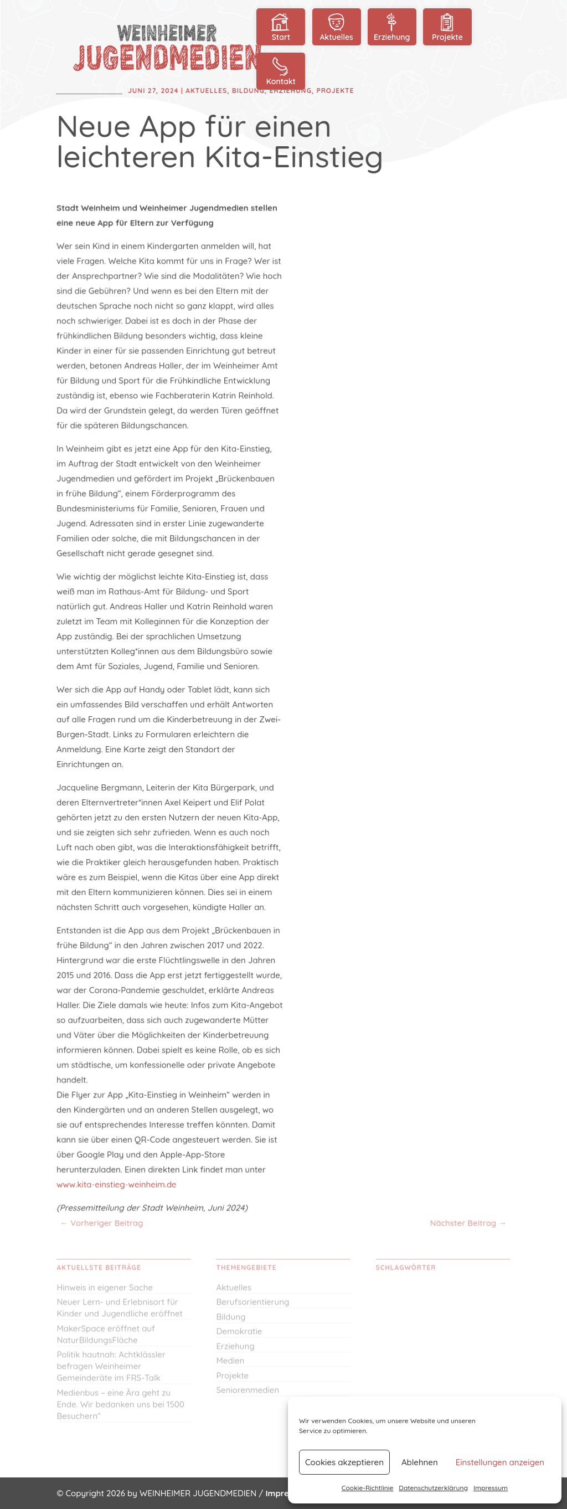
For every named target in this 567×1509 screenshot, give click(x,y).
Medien (230, 1365)
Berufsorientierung (252, 1306)
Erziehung (392, 26)
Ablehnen (419, 1462)
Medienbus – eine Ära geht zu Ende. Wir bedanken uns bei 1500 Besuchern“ (120, 1409)
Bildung (230, 1321)
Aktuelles (337, 26)
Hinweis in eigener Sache (104, 1292)
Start (281, 26)
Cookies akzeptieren (344, 1462)
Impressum (490, 1488)
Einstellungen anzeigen (500, 1462)
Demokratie (239, 1336)
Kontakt (281, 70)
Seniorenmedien (247, 1394)
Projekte (447, 26)
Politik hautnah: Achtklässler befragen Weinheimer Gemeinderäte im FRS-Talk (111, 1371)
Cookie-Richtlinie (368, 1488)
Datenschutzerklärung (433, 1488)
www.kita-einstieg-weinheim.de (117, 1181)
